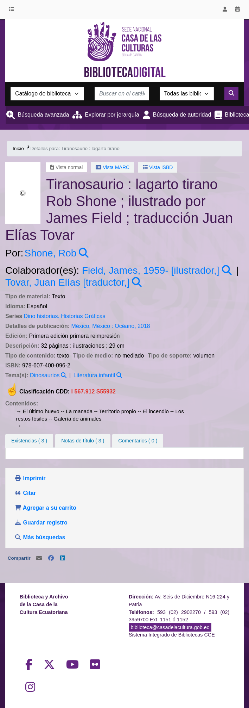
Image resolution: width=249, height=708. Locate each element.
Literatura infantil (94, 375)
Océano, (125, 326)
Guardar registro (41, 523)
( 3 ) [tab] (29, 440)
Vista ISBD (158, 167)
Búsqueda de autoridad (182, 115)
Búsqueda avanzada (43, 115)
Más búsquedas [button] (40, 537)
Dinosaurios (44, 375)
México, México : (92, 326)
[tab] (82, 441)
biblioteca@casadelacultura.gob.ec (170, 627)
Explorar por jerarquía (112, 115)
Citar (25, 493)
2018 (144, 326)
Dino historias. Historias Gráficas (64, 316)
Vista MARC (112, 167)
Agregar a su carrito (45, 508)
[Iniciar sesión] (225, 9)
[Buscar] (231, 93)
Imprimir (29, 478)
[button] (13, 9)
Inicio (18, 148)
